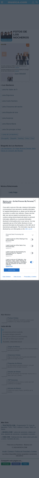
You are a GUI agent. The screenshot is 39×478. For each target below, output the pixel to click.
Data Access (17, 276)
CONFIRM (11, 270)
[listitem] (19, 235)
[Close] (35, 201)
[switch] (31, 239)
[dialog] (19, 239)
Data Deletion (7, 276)
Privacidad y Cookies (30, 276)
